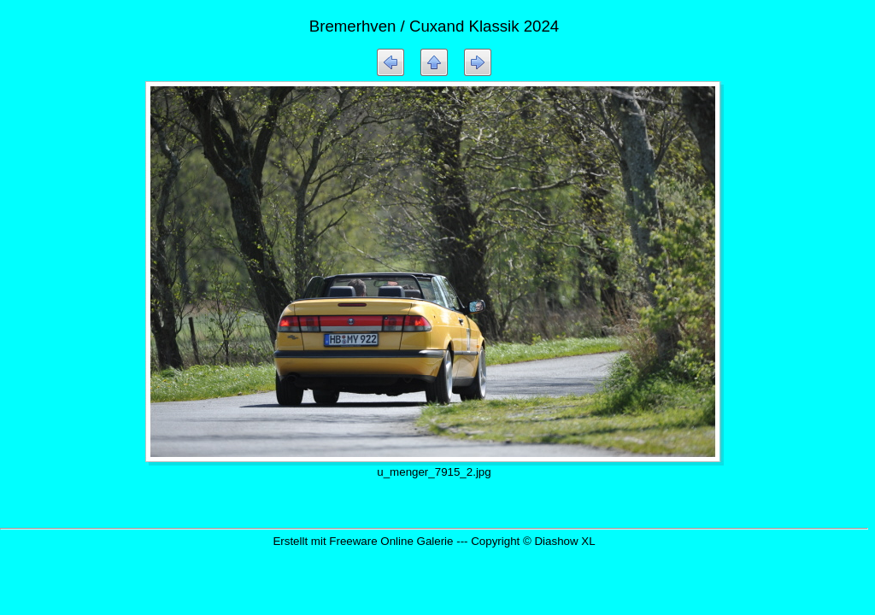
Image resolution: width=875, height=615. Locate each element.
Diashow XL (564, 541)
